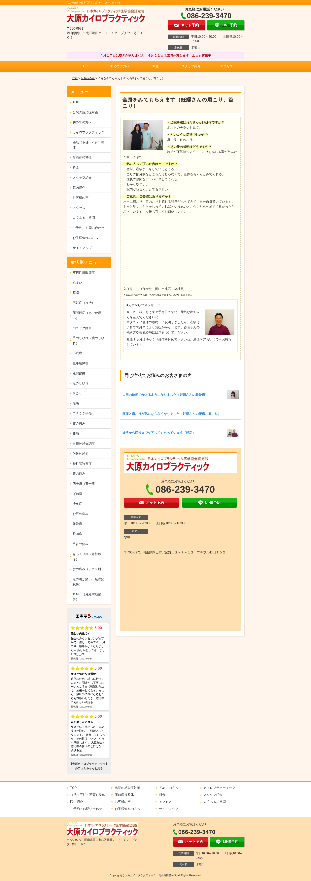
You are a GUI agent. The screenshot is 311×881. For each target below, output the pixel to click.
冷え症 (77, 503)
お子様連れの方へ (85, 238)
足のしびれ (80, 383)
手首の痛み (80, 544)
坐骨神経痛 (80, 453)
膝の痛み (79, 473)
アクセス (226, 66)
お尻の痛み (80, 514)
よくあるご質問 (84, 217)
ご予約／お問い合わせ (88, 227)
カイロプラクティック (88, 132)
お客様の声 (88, 78)
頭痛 (76, 403)
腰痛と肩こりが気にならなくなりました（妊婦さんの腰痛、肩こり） (171, 413)
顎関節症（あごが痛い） (87, 315)
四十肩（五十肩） (85, 483)
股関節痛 (79, 373)
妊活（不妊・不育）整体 (88, 145)
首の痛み (79, 423)
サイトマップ (82, 248)
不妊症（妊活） (84, 303)
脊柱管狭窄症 (82, 463)
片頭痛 (77, 534)
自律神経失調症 (84, 443)
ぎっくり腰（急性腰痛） (87, 556)
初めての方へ (119, 66)
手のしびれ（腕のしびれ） (88, 340)
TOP (84, 66)
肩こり (77, 393)
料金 (155, 66)
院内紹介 (79, 187)
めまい (77, 282)
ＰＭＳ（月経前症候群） (87, 597)
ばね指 (77, 493)
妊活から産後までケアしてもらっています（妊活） (158, 432)
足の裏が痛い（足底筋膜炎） (88, 581)
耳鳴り (77, 292)
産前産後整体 (82, 157)
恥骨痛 (77, 523)
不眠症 (77, 353)
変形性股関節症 (84, 272)
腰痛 (76, 433)
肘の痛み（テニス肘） (88, 569)
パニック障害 (82, 328)
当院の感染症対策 (85, 112)
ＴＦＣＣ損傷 (82, 413)
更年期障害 (80, 363)
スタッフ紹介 (191, 66)
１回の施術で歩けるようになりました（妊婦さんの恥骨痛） (165, 394)
